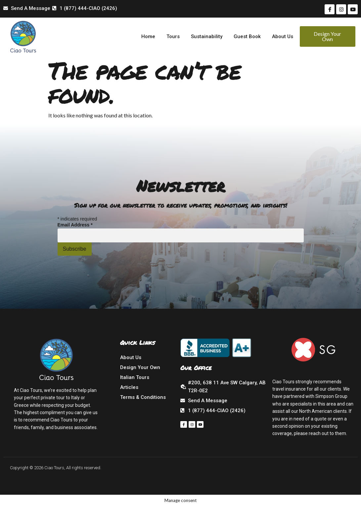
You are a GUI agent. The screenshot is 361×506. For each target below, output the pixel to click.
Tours (173, 36)
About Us (282, 36)
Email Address (75, 224)
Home (148, 36)
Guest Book (247, 36)
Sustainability (206, 36)
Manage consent (19, 490)
